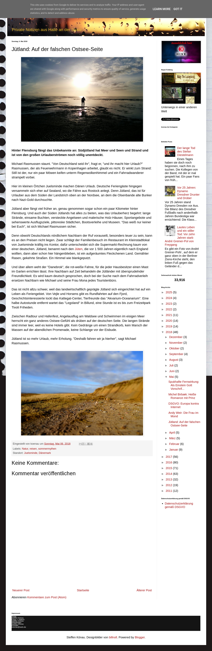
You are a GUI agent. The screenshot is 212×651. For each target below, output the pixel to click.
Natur (25, 448)
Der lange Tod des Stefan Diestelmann (186, 151)
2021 (169, 315)
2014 (169, 473)
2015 (169, 468)
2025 (169, 292)
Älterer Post (144, 590)
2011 (169, 490)
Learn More (162, 9)
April (172, 432)
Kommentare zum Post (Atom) (46, 597)
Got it (178, 9)
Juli (171, 365)
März (172, 438)
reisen (33, 448)
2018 (169, 332)
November (176, 342)
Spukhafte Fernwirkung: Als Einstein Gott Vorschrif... (183, 385)
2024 (169, 298)
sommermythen (47, 448)
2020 (169, 320)
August (174, 359)
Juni (172, 371)
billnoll (113, 637)
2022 (169, 309)
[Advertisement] (82, 564)
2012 (169, 485)
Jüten (78, 249)
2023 (169, 303)
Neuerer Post (20, 590)
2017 (169, 456)
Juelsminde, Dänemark (37, 452)
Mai (172, 376)
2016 (169, 462)
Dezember (176, 337)
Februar (174, 444)
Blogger (140, 637)
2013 (169, 479)
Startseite (83, 590)
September (176, 354)
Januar (174, 449)
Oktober (174, 348)
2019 (169, 326)
